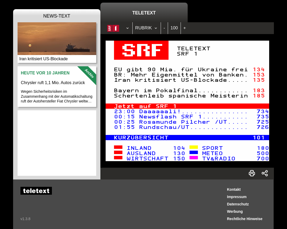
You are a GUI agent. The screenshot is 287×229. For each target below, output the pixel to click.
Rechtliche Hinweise (244, 219)
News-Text (56, 16)
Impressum (237, 197)
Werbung (235, 211)
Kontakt (234, 189)
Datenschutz (238, 204)
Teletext (144, 12)
